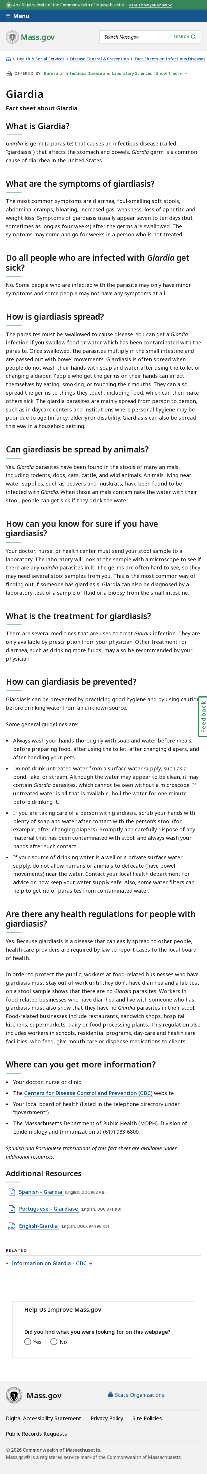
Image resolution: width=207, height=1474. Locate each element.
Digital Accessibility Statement (43, 1418)
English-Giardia (39, 1226)
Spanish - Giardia (41, 1192)
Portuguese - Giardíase (49, 1209)
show (170, 73)
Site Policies (147, 1418)
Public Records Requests (36, 1433)
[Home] (8, 59)
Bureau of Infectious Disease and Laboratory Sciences (98, 73)
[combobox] (150, 37)
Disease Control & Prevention (99, 59)
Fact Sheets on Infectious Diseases (170, 59)
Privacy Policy (107, 1418)
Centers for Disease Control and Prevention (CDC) (88, 1093)
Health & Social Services (40, 59)
